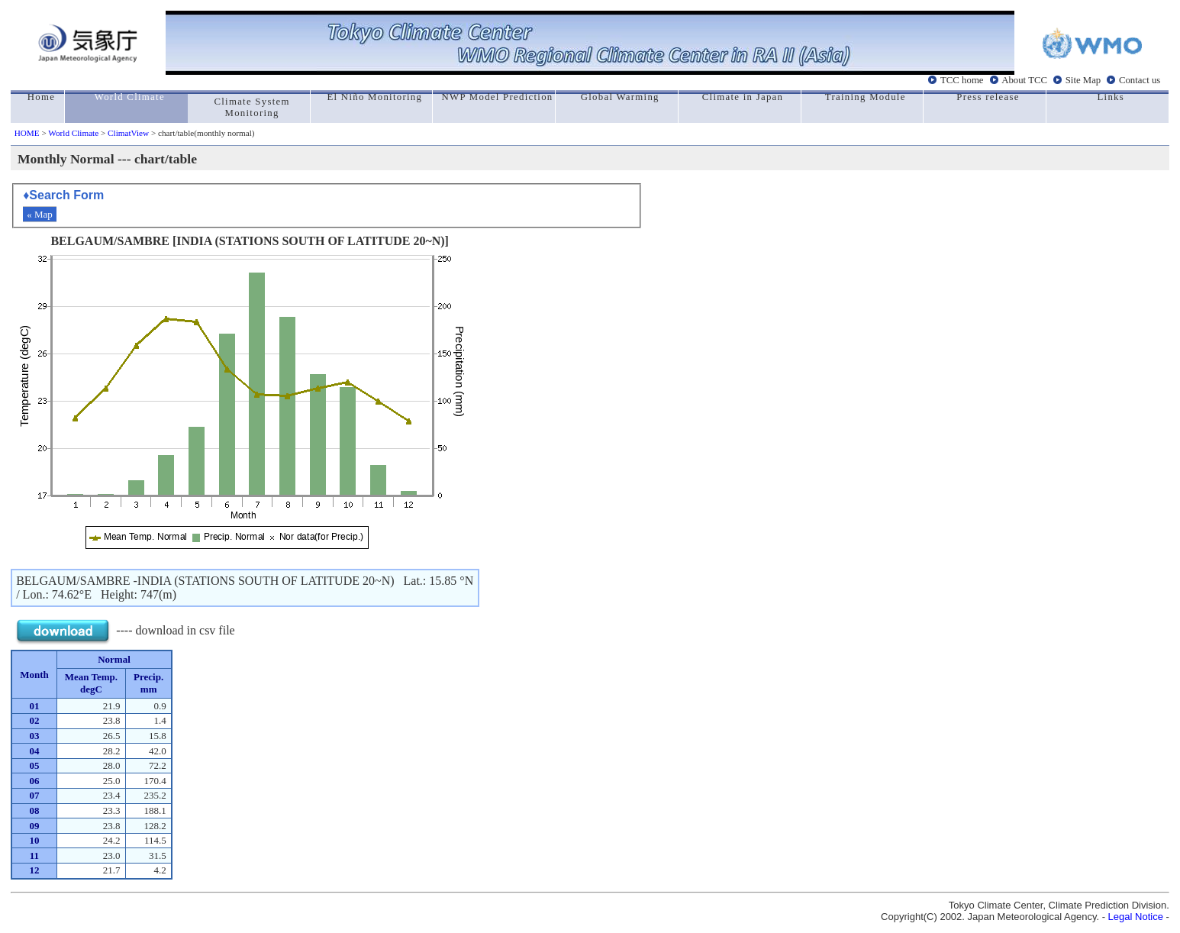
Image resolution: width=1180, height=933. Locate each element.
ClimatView (128, 132)
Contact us (1139, 80)
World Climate (73, 132)
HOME (27, 132)
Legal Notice (1135, 916)
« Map (40, 214)
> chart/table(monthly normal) (201, 132)
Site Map (1083, 80)
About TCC (1024, 80)
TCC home (962, 80)
